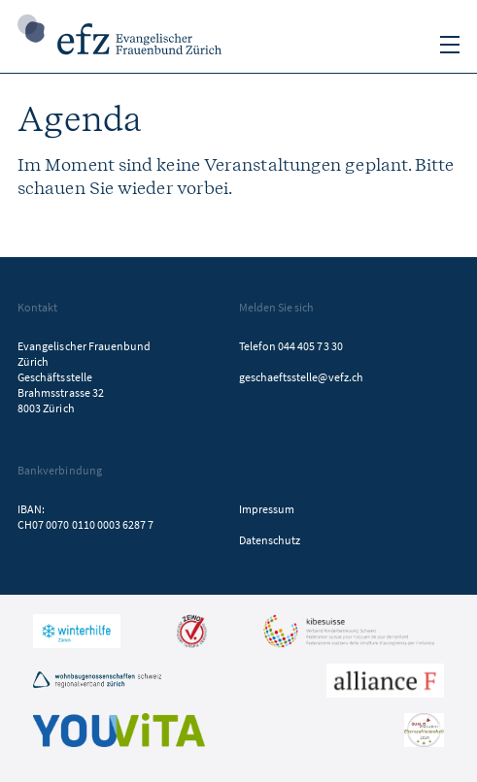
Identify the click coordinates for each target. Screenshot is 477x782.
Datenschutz (270, 540)
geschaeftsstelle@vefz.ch (301, 377)
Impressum (267, 509)
